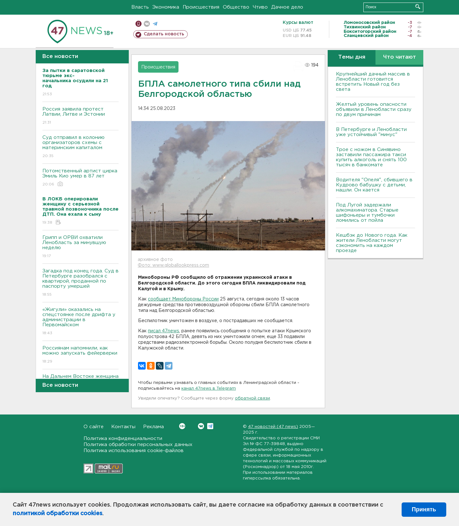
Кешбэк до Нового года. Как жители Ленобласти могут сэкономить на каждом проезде (371, 243)
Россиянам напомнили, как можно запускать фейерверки (80, 355)
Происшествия (201, 7)
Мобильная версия (138, 24)
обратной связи (252, 398)
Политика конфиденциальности (123, 438)
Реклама (153, 427)
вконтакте (147, 24)
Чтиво (260, 7)
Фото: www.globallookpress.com (173, 265)
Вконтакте (182, 426)
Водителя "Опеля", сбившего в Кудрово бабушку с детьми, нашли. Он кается (374, 185)
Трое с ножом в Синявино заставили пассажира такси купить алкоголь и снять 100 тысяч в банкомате (371, 157)
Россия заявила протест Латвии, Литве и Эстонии (80, 116)
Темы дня (351, 57)
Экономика (165, 7)
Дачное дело (287, 7)
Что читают (399, 57)
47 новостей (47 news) (273, 427)
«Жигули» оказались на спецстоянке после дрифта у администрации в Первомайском (80, 321)
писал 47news (163, 331)
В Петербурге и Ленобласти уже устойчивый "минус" (371, 132)
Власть (140, 7)
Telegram (210, 426)
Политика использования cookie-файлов (134, 451)
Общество (236, 7)
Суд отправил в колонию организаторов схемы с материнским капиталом (80, 147)
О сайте (94, 427)
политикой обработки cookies (57, 513)
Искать (417, 6)
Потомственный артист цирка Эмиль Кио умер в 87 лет (80, 178)
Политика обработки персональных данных (138, 445)
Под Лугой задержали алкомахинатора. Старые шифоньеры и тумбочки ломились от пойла (367, 212)
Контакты (123, 427)
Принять (424, 509)
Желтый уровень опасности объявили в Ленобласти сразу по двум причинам (374, 109)
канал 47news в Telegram (208, 388)
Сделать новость (164, 34)
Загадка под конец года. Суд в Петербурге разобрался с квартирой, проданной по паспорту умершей (80, 283)
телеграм (155, 24)
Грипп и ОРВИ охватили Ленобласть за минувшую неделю (80, 247)
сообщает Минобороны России (183, 299)
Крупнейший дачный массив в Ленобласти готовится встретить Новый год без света (373, 81)
